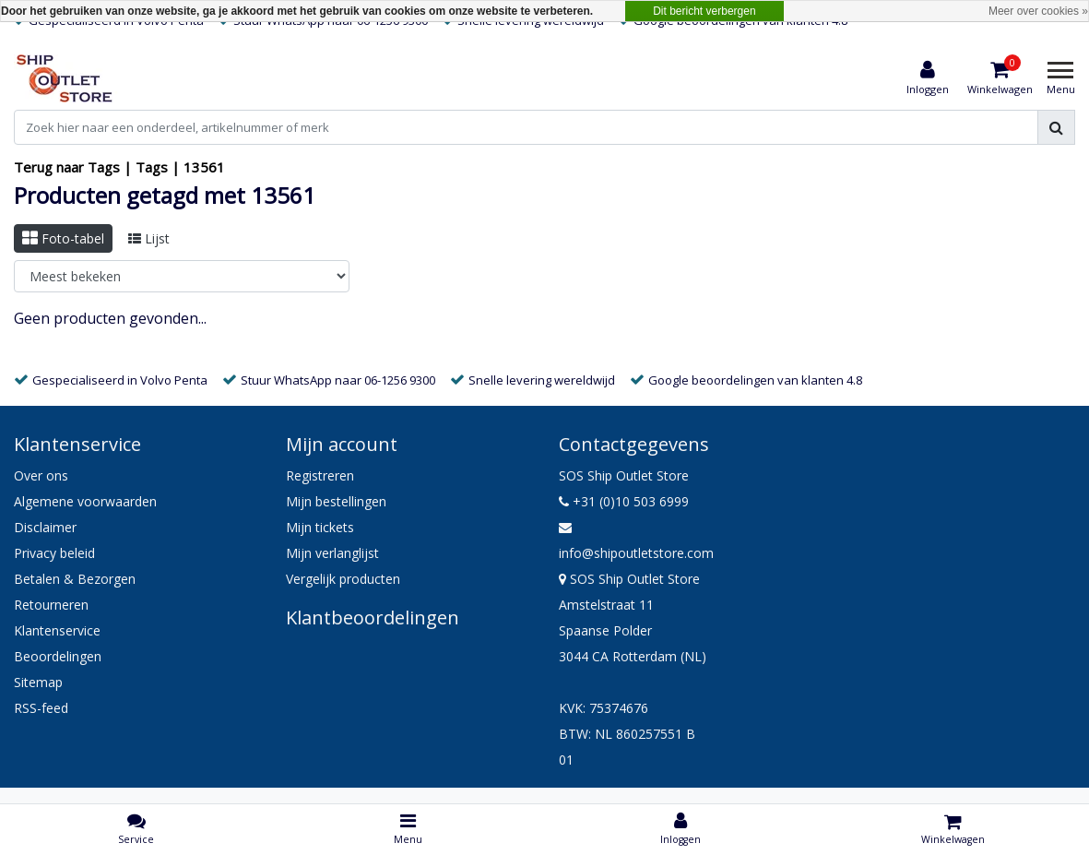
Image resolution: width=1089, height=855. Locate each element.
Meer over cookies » (1038, 11)
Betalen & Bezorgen (75, 579)
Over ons (41, 475)
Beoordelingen (57, 656)
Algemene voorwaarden (85, 501)
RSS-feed (41, 708)
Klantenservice (57, 630)
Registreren (320, 475)
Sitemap (38, 682)
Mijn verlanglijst (332, 553)
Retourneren (51, 604)
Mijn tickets (320, 527)
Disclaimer (45, 527)
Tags (152, 167)
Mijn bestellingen (336, 501)
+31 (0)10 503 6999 (624, 501)
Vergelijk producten (343, 579)
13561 (204, 167)
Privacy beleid (54, 553)
